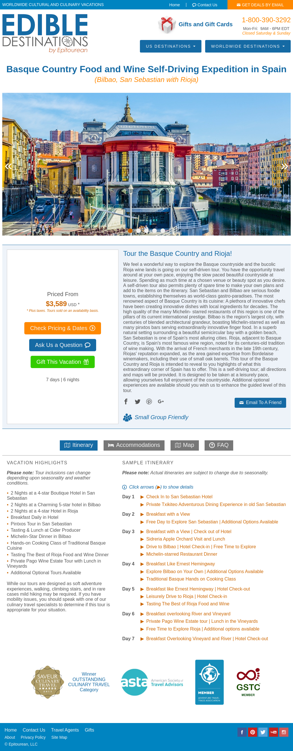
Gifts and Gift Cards (195, 24)
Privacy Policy (33, 737)
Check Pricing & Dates (62, 328)
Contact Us (34, 730)
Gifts (89, 730)
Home (11, 730)
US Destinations (170, 46)
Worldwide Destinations (248, 46)
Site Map (59, 737)
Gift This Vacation (62, 362)
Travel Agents (65, 730)
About (10, 737)
